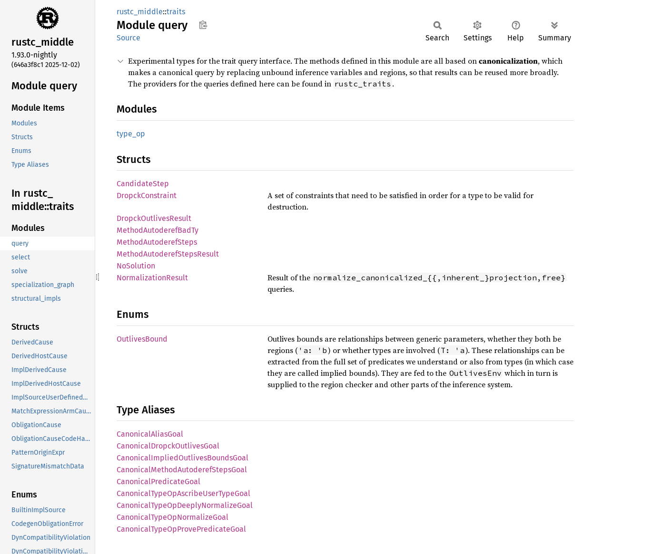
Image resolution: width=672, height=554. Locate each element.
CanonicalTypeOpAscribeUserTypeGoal (183, 493)
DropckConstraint (147, 195)
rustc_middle (140, 11)
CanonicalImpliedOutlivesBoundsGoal (182, 457)
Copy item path (203, 25)
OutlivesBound (142, 339)
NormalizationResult (152, 277)
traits (176, 11)
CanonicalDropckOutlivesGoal (168, 445)
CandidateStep (143, 183)
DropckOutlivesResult (154, 218)
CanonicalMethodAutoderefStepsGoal (182, 469)
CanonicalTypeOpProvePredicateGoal (181, 529)
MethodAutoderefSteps (157, 242)
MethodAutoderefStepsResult (168, 253)
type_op (131, 133)
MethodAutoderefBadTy (157, 230)
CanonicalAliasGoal (150, 434)
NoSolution (136, 265)
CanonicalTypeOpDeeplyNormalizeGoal (185, 505)
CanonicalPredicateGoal (158, 481)
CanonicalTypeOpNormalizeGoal (172, 517)
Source (128, 37)
